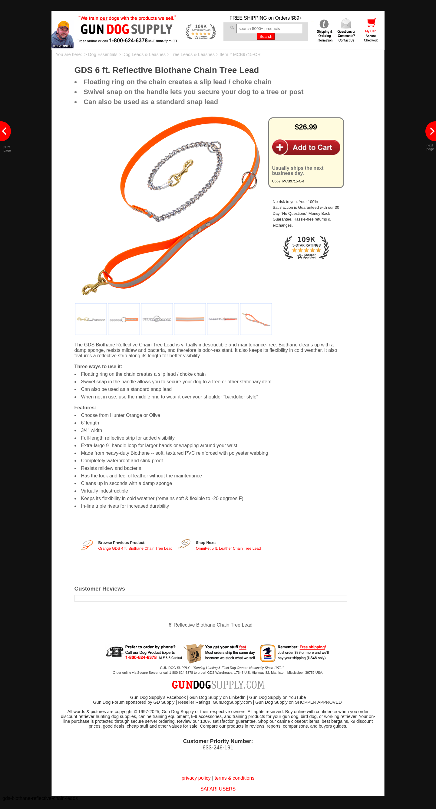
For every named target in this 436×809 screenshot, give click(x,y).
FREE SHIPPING (248, 18)
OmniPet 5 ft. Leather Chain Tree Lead (228, 548)
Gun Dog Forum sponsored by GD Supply (133, 702)
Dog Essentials (102, 54)
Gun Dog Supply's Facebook (158, 697)
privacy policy (196, 778)
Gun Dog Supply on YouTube (277, 697)
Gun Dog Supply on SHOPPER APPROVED (298, 702)
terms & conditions (235, 778)
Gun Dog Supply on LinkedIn (218, 697)
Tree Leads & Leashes (193, 54)
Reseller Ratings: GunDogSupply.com (215, 702)
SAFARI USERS (218, 788)
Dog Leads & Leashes (144, 54)
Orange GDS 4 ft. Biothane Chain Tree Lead (135, 548)
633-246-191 (218, 748)
